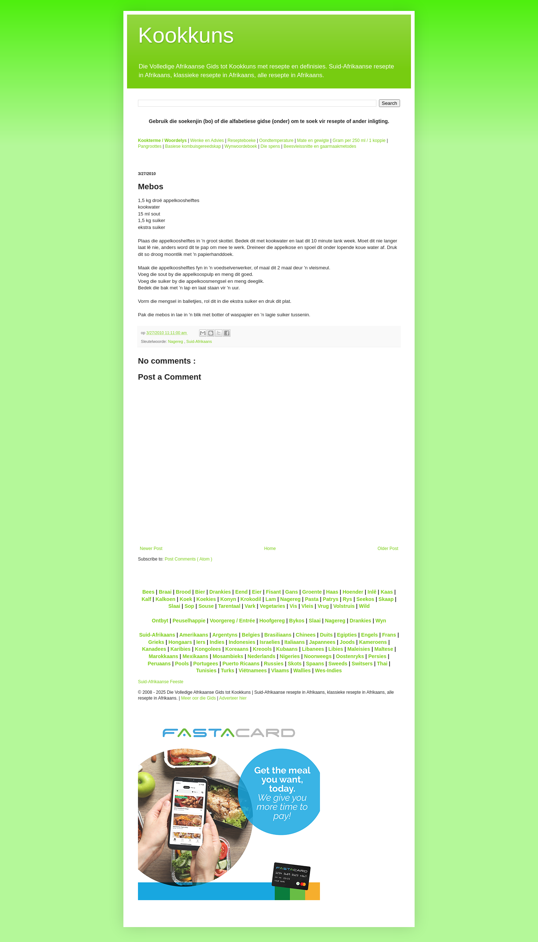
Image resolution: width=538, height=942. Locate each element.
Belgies (251, 635)
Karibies (180, 649)
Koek (186, 599)
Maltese (383, 649)
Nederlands (261, 656)
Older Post (387, 548)
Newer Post (151, 548)
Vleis (307, 606)
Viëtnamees (252, 670)
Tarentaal (229, 606)
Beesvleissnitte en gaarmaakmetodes (320, 146)
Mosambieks (228, 656)
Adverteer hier (232, 698)
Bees (148, 592)
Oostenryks (350, 656)
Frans (389, 635)
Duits (326, 635)
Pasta (312, 599)
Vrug (323, 606)
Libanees (313, 649)
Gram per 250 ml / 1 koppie (359, 140)
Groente (312, 592)
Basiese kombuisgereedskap (193, 146)
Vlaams (280, 670)
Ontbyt (160, 621)
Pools (182, 663)
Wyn (381, 621)
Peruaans (159, 663)
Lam (270, 599)
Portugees (205, 663)
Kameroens (373, 642)
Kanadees (154, 649)
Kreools (262, 649)
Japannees (322, 642)
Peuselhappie (189, 621)
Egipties (347, 635)
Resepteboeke (242, 140)
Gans (291, 592)
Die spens (270, 146)
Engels (369, 635)
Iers (200, 642)
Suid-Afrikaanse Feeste (160, 681)
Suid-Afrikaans (199, 341)
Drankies (220, 592)
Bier (200, 592)
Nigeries (290, 656)
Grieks (156, 642)
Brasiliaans (278, 635)
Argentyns (224, 635)
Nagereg (176, 341)
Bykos (296, 621)
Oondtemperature (276, 140)
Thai (382, 663)
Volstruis (344, 606)
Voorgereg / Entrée (232, 621)
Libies (335, 649)
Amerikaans (193, 635)
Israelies (270, 642)
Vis (293, 606)
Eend (241, 592)
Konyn (228, 599)
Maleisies (358, 649)
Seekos (365, 599)
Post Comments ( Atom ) (188, 559)
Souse (206, 606)
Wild (364, 606)
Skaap (386, 599)
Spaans (315, 663)
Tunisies (206, 670)
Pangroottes (150, 146)
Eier (257, 592)
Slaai (174, 606)
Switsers (362, 663)
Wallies (302, 670)
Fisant (273, 592)
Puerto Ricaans (241, 663)
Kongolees (208, 649)
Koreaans (237, 649)
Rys (347, 599)
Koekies (206, 599)
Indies (217, 642)
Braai (165, 592)
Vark (250, 606)
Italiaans (294, 642)
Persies (377, 656)
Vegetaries (272, 606)
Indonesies (242, 642)
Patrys (331, 599)
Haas (332, 592)
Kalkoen (165, 599)
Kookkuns (186, 35)
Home (270, 548)
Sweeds (337, 663)
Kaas (387, 592)
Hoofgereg (272, 621)
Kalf (146, 599)
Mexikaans (195, 656)
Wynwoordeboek (241, 146)
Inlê (372, 592)
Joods (347, 642)
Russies (274, 663)
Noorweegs (318, 656)
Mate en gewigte (313, 140)
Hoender (353, 592)
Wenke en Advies (207, 140)
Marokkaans (163, 656)
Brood (183, 592)
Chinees (306, 635)
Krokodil (251, 599)
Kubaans (286, 649)
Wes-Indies (328, 670)
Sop (189, 606)
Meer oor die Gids (198, 698)
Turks (227, 670)
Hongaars (180, 642)
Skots (294, 663)
